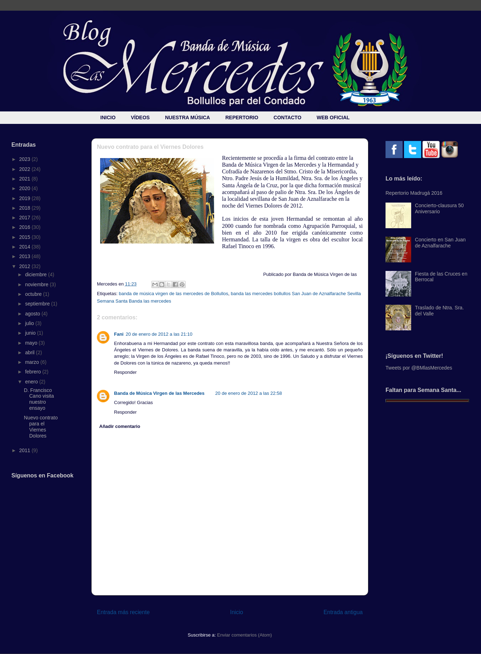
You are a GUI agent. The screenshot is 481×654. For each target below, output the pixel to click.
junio (31, 333)
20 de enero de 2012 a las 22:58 (248, 393)
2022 (25, 169)
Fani (119, 334)
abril (30, 352)
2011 (25, 450)
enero (32, 381)
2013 (25, 256)
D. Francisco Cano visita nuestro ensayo (39, 399)
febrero (33, 372)
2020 (25, 188)
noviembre (37, 284)
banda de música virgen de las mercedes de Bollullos (173, 293)
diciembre (36, 274)
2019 (25, 198)
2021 (25, 179)
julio (30, 323)
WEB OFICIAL (333, 117)
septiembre (38, 304)
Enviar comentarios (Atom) (244, 635)
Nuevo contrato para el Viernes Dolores (41, 426)
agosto (33, 313)
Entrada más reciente (123, 612)
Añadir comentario (119, 426)
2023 (25, 159)
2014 (25, 247)
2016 (25, 227)
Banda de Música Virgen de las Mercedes (159, 393)
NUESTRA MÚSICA (187, 117)
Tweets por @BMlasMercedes (419, 368)
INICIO (108, 117)
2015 (25, 237)
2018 (25, 208)
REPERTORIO (241, 117)
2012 (25, 266)
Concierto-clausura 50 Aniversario (439, 208)
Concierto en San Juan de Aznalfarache (440, 242)
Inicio (236, 612)
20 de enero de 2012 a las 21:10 (159, 334)
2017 (25, 217)
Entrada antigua (343, 612)
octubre (34, 294)
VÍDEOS (140, 117)
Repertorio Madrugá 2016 (414, 193)
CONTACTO (287, 117)
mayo (31, 343)
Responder (125, 372)
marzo (32, 362)
